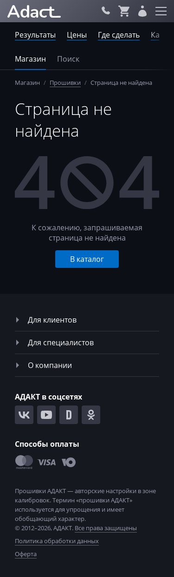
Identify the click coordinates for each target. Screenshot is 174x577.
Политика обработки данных (57, 541)
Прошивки (65, 82)
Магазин (30, 59)
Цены (77, 35)
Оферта (26, 554)
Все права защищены (106, 528)
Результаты (35, 35)
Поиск (68, 59)
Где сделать (119, 35)
